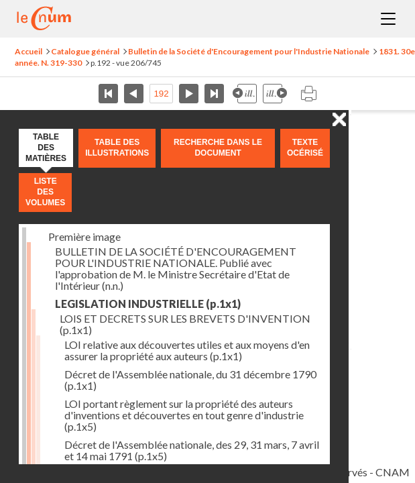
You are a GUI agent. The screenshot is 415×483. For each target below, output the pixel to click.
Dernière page (214, 93)
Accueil (28, 51)
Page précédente (133, 93)
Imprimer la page (308, 93)
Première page (108, 93)
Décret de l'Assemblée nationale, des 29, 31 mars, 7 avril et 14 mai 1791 (191, 450)
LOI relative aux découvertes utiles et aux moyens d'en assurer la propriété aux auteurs (187, 350)
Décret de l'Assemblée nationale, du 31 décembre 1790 (190, 380)
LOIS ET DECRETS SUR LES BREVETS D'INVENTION (185, 324)
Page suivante (188, 93)
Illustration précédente (245, 93)
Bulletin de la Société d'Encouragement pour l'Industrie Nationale (248, 51)
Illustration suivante (275, 93)
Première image (84, 236)
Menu (388, 19)
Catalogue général (85, 51)
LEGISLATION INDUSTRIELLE (148, 303)
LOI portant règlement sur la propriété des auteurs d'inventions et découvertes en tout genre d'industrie (184, 415)
